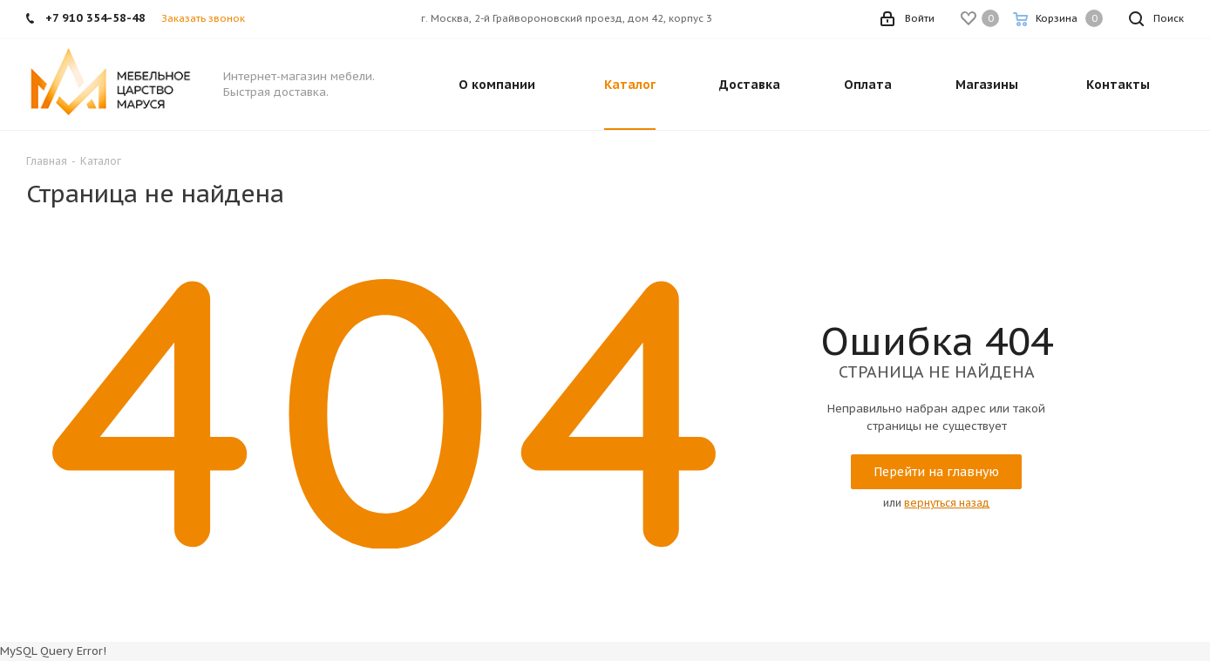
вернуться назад (946, 502)
